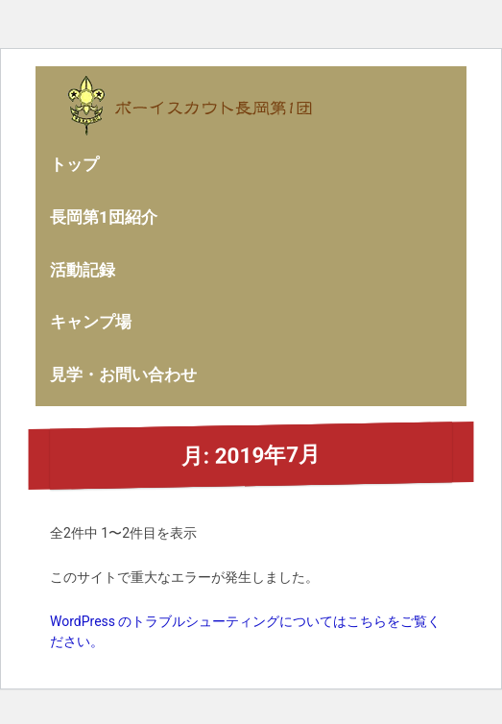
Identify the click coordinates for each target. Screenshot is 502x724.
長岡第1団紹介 (103, 217)
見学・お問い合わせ (123, 374)
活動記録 (82, 269)
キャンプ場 (90, 321)
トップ (74, 164)
